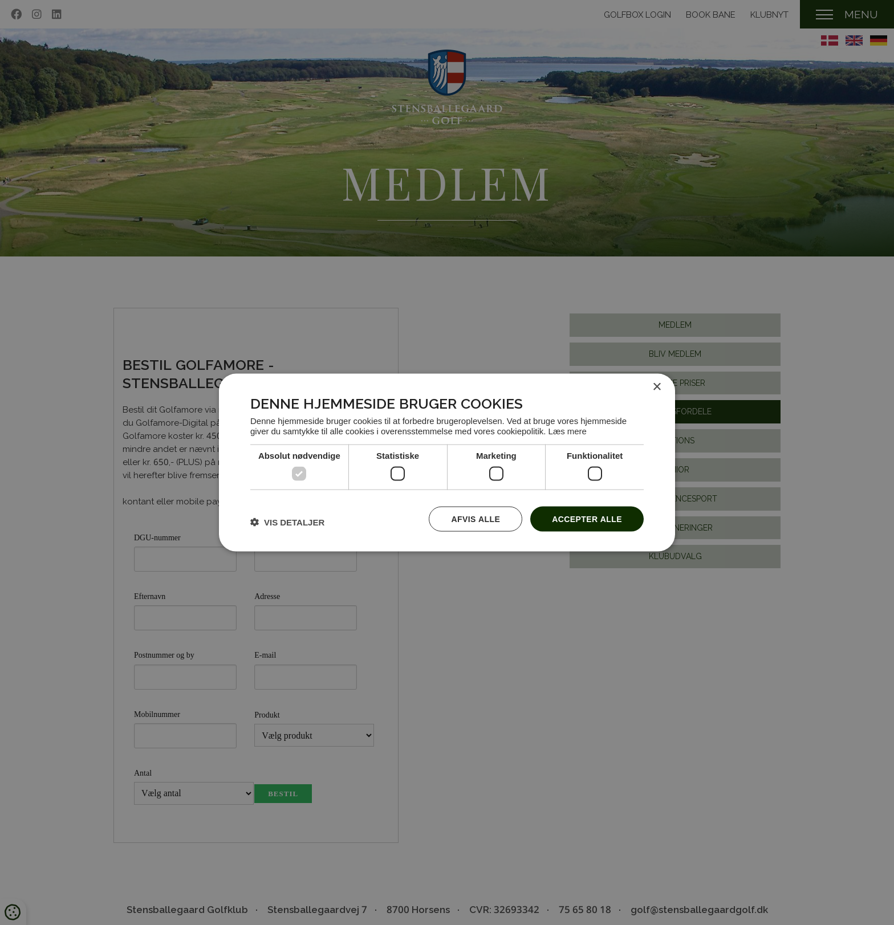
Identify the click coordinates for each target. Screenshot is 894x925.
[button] (287, 521)
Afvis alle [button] (475, 518)
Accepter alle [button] (587, 518)
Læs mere (567, 431)
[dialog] (447, 462)
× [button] (656, 386)
